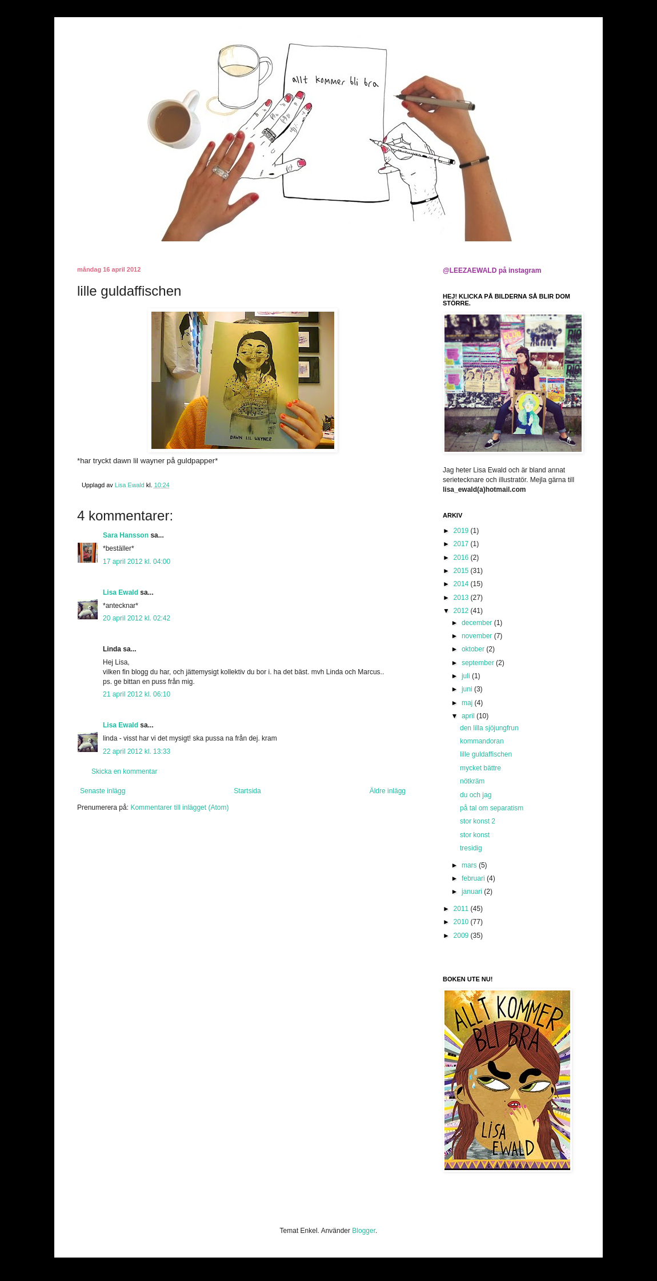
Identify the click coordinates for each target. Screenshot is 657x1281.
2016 (462, 558)
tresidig (471, 848)
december (478, 623)
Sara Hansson (126, 535)
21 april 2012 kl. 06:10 (136, 694)
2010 (462, 922)
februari (474, 878)
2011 (462, 909)
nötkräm (472, 781)
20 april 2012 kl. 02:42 (136, 618)
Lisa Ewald (120, 592)
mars (470, 865)
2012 (462, 611)
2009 (462, 936)
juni (468, 689)
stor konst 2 (477, 821)
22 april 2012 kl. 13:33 (136, 751)
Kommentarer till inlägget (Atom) (179, 807)
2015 (462, 571)
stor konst (475, 835)
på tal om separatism (491, 808)
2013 (462, 598)
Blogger (363, 1231)
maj (468, 703)
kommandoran (482, 741)
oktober (474, 649)
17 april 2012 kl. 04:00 (136, 562)
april (469, 716)
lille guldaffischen (486, 754)
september (479, 663)
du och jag (475, 795)
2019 (462, 531)
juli (467, 676)
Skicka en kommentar (124, 771)
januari (473, 892)
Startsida (247, 791)
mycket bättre (480, 768)
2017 (462, 544)
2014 (462, 584)
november (478, 636)
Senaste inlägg (102, 791)
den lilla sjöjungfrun (489, 728)
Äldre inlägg (388, 791)
